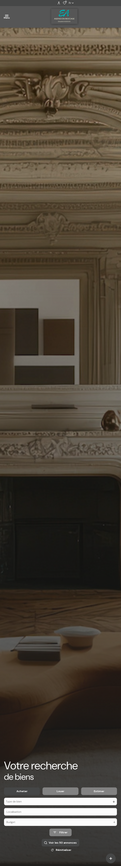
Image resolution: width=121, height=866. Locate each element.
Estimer (99, 796)
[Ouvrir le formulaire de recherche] (60, 837)
